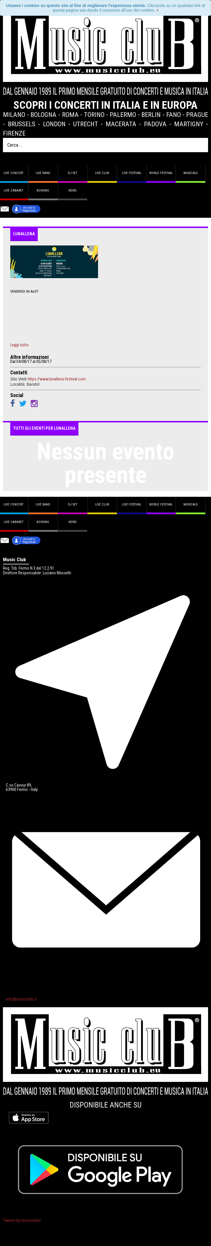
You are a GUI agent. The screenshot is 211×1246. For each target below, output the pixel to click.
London (54, 124)
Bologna (43, 114)
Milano (14, 114)
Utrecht (85, 124)
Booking (43, 190)
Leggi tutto (19, 345)
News (72, 190)
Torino (94, 114)
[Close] (158, 10)
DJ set (72, 173)
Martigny (188, 124)
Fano (173, 114)
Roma (70, 114)
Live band (43, 173)
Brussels (21, 124)
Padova (155, 124)
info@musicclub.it (21, 999)
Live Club (102, 173)
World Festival (161, 173)
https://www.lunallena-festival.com (57, 379)
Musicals (190, 173)
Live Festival (131, 173)
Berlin (151, 114)
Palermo (123, 114)
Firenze (14, 133)
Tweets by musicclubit (22, 1220)
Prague (197, 114)
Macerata (121, 124)
